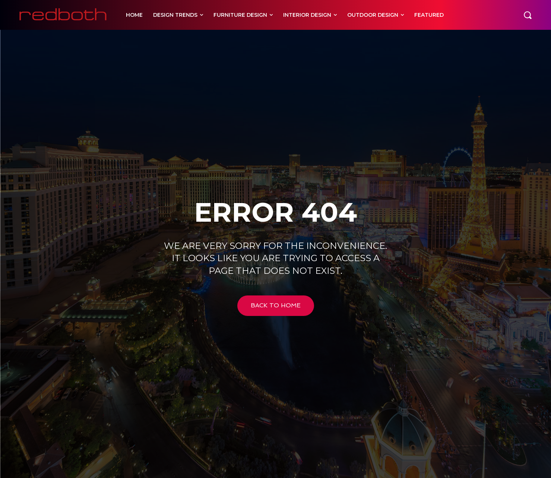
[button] (527, 15)
